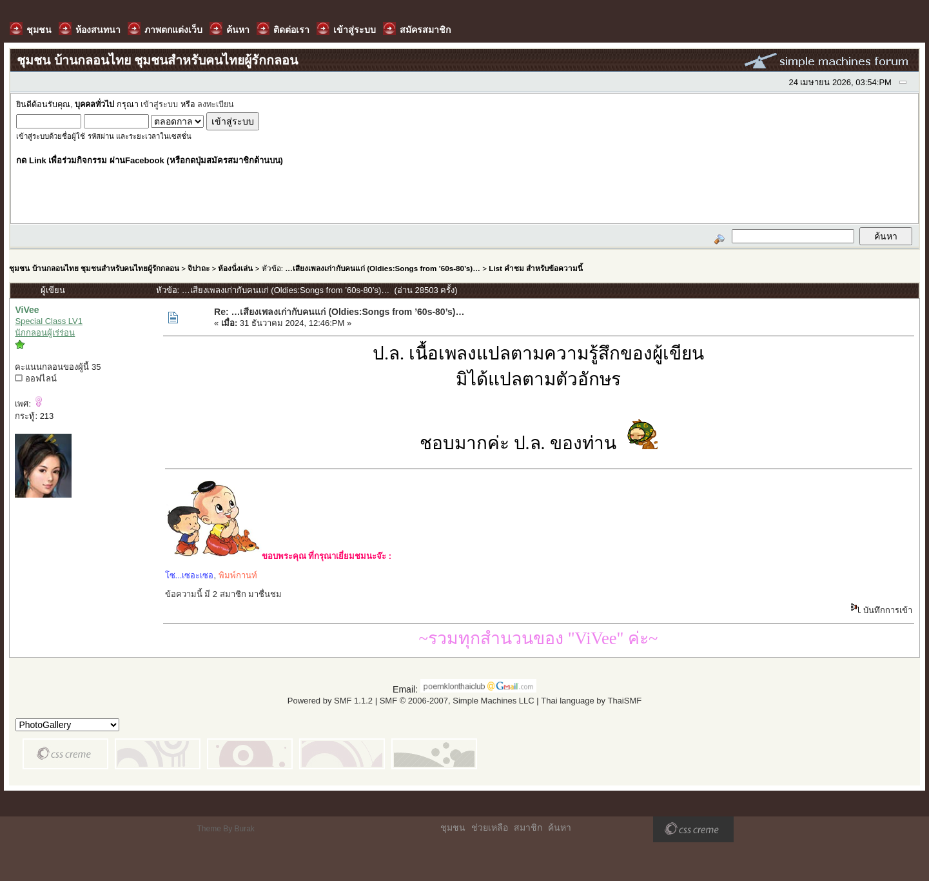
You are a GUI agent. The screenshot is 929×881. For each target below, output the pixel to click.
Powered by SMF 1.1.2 (330, 700)
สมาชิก (528, 827)
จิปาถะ (199, 268)
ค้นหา (559, 827)
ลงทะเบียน (215, 104)
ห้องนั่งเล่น (235, 268)
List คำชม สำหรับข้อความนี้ (536, 268)
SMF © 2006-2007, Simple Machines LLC (457, 700)
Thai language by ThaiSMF (591, 700)
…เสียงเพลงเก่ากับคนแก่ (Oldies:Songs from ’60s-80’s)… (382, 268)
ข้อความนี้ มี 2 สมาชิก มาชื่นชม (223, 594)
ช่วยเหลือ (489, 827)
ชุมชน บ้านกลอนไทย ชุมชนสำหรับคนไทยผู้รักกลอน (94, 268)
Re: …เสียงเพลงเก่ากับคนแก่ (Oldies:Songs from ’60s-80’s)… (339, 312)
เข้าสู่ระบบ (159, 104)
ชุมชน (452, 827)
